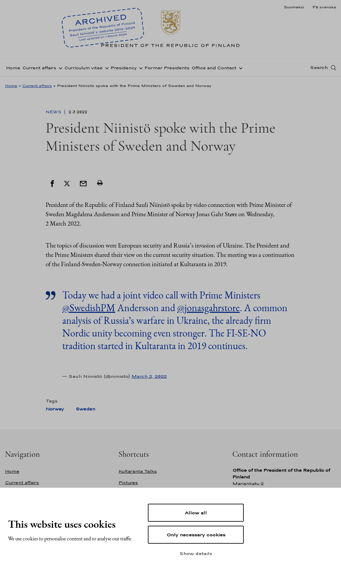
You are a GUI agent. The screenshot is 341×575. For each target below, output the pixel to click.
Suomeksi (294, 7)
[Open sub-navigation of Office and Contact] (239, 68)
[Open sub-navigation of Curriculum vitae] (106, 68)
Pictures (128, 482)
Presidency (124, 68)
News (54, 112)
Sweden (85, 409)
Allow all (196, 513)
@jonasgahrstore (208, 307)
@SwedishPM (88, 307)
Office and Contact (213, 68)
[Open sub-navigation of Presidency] (140, 68)
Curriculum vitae (83, 68)
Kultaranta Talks (138, 471)
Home (13, 68)
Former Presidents (167, 68)
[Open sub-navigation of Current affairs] (59, 68)
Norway (55, 409)
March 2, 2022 (149, 376)
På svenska (324, 7)
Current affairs (39, 68)
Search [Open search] (319, 68)
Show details (195, 553)
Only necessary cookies (196, 535)
